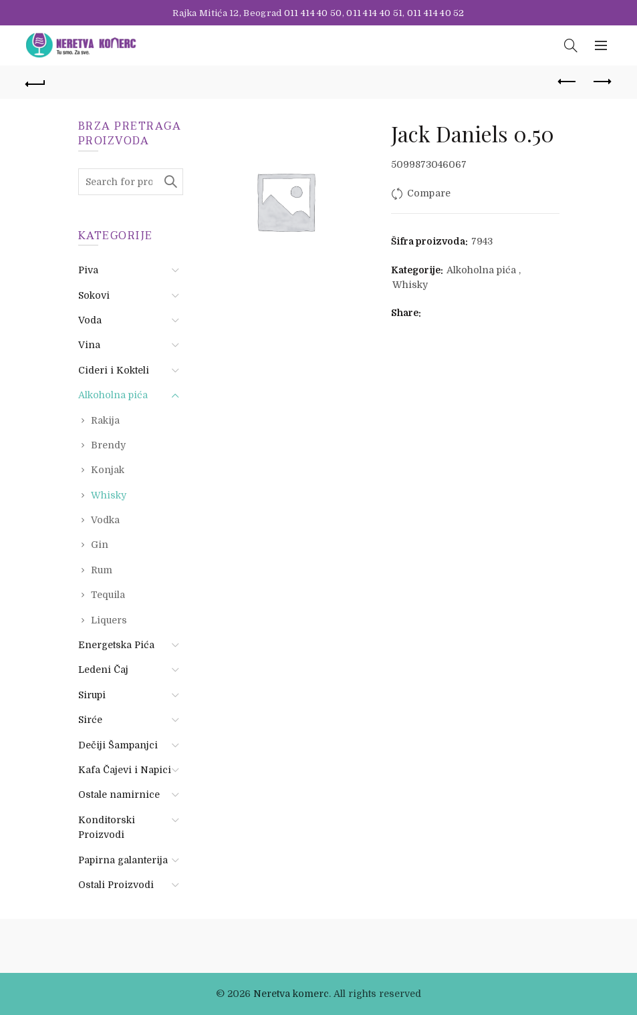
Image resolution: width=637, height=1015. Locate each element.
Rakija (105, 420)
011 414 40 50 (313, 13)
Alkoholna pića (481, 270)
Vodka (105, 520)
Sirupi (92, 695)
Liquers (109, 620)
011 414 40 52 (436, 13)
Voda (90, 320)
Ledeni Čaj (103, 669)
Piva (88, 270)
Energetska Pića (116, 644)
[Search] (571, 45)
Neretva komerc (291, 993)
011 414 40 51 (374, 13)
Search (169, 181)
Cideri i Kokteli (113, 370)
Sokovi (94, 295)
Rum (101, 570)
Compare (429, 193)
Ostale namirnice (119, 794)
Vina (89, 344)
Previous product (568, 81)
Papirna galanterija (123, 860)
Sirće (90, 719)
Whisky (410, 284)
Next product (601, 81)
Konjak (107, 469)
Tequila (108, 594)
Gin (99, 544)
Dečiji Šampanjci (118, 745)
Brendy (108, 445)
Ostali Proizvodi (116, 884)
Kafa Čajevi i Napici (124, 769)
